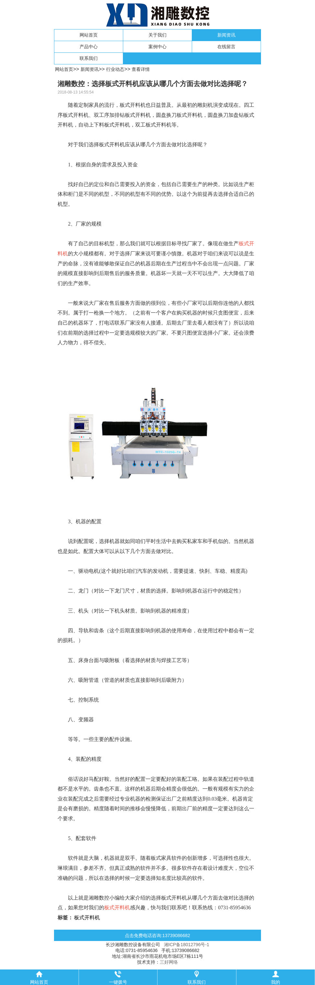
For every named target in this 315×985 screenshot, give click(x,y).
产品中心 (89, 46)
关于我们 (157, 35)
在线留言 (226, 46)
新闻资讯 (226, 35)
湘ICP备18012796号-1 (186, 944)
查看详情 (141, 69)
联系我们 (89, 58)
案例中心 (157, 46)
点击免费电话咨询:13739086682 (157, 935)
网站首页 (89, 35)
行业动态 (115, 69)
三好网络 (169, 962)
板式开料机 (87, 917)
